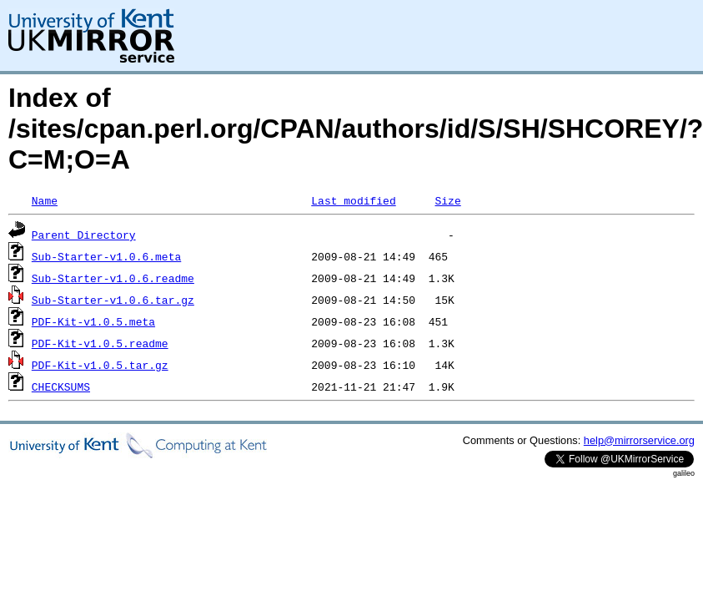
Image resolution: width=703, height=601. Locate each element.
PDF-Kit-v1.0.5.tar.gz (100, 364)
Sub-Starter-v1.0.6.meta (106, 256)
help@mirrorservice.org (639, 440)
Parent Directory (84, 234)
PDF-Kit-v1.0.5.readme (100, 343)
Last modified (353, 200)
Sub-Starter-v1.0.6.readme (113, 277)
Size (447, 200)
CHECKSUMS (61, 386)
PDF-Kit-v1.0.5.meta (93, 321)
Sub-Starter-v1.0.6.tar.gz (113, 299)
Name (45, 200)
